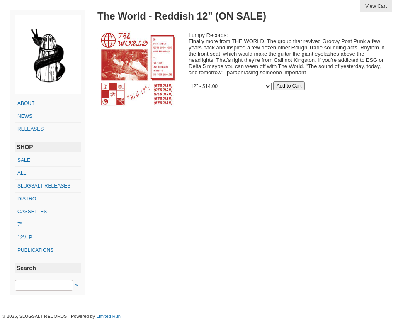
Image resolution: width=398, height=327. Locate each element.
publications (35, 250)
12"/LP (24, 237)
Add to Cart (289, 86)
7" (19, 224)
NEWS (24, 116)
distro (26, 199)
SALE (23, 160)
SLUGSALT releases (43, 186)
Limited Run (108, 316)
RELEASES (30, 129)
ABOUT (25, 103)
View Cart (376, 6)
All (21, 173)
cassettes (32, 212)
